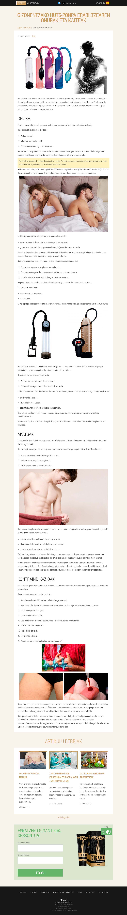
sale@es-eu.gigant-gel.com (63, 903)
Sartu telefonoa (23, 855)
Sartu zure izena (24, 842)
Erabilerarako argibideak (63, 892)
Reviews (33, 892)
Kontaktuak (103, 892)
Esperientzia (45, 892)
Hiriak (80, 892)
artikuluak (90, 892)
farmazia (22, 892)
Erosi (40, 873)
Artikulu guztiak (63, 817)
